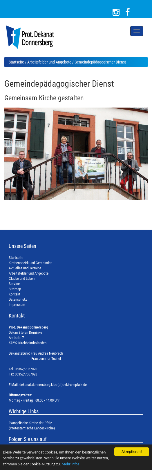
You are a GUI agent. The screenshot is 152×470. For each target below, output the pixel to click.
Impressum (17, 304)
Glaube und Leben (22, 278)
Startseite (16, 62)
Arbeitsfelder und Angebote (49, 62)
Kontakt (14, 294)
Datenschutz (18, 299)
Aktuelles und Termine (25, 268)
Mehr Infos (70, 464)
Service (14, 284)
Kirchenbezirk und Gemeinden (30, 263)
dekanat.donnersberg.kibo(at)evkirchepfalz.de (53, 384)
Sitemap (15, 289)
